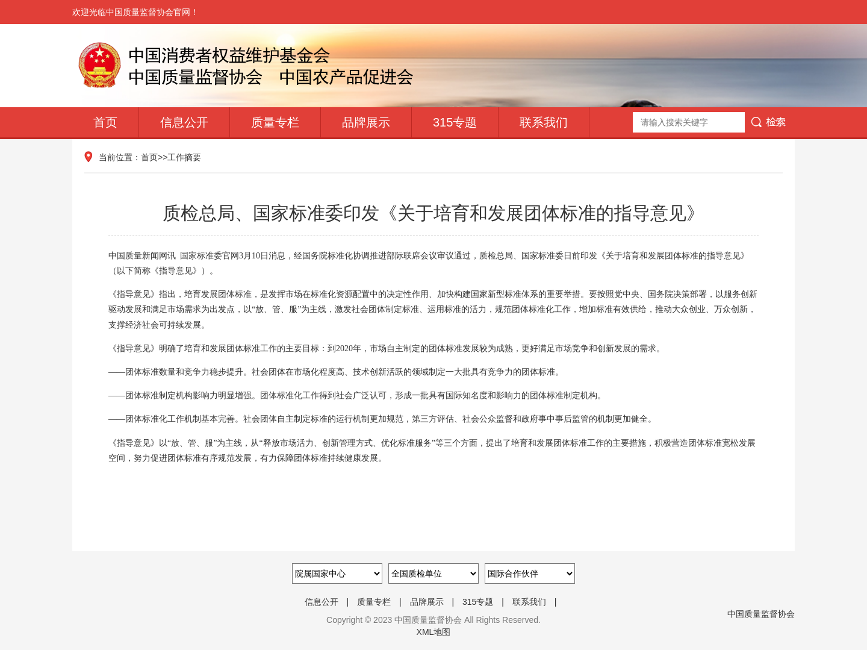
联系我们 (544, 122)
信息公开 (184, 122)
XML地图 (434, 632)
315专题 (455, 122)
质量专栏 (275, 122)
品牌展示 (366, 122)
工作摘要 (184, 157)
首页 (105, 122)
